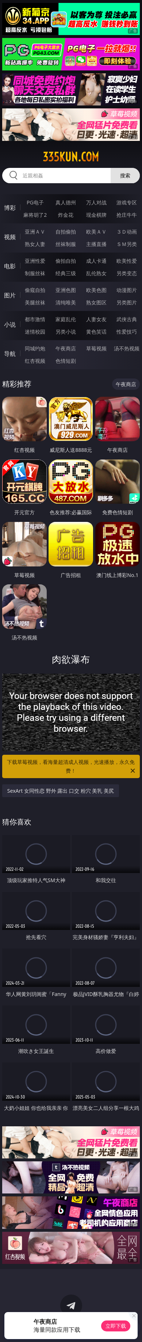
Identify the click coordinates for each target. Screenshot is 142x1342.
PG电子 (35, 202)
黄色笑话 (96, 331)
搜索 (125, 175)
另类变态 (126, 273)
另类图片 (126, 302)
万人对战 (96, 202)
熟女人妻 (35, 244)
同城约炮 (35, 348)
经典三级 (65, 273)
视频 (10, 237)
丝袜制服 (65, 244)
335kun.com (71, 157)
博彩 (10, 208)
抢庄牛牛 (126, 214)
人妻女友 (96, 319)
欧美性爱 (126, 260)
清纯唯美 (65, 302)
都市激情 (35, 319)
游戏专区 (126, 202)
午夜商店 (65, 348)
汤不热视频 (126, 348)
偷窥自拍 (35, 290)
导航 (10, 354)
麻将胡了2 (35, 214)
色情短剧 (65, 360)
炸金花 (65, 214)
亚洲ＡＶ (35, 231)
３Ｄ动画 (126, 231)
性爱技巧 (126, 331)
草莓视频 (96, 348)
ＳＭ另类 (126, 244)
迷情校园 (35, 331)
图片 (10, 295)
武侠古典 (126, 319)
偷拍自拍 (65, 260)
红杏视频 (35, 360)
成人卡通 (96, 260)
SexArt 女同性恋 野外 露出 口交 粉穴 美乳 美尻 (60, 790)
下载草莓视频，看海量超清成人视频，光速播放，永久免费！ (71, 766)
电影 (10, 266)
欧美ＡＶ (96, 231)
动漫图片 (126, 290)
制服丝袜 (35, 273)
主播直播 (96, 244)
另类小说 (65, 331)
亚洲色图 (65, 290)
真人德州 (65, 202)
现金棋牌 (96, 214)
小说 (10, 324)
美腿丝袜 (35, 302)
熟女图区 (96, 302)
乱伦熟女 (96, 273)
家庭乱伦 (65, 319)
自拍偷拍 (65, 231)
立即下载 (115, 1325)
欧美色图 (96, 290)
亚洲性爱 (35, 260)
